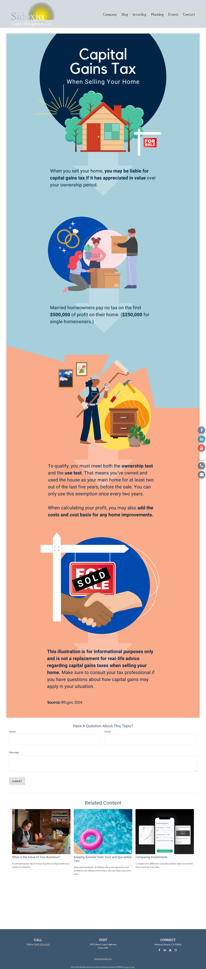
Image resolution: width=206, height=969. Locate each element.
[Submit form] (17, 781)
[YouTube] (201, 448)
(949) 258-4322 (42, 944)
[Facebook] (201, 430)
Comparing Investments (152, 857)
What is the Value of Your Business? (36, 857)
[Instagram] (201, 456)
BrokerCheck (129, 967)
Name (12, 731)
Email (108, 731)
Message (14, 752)
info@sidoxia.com (103, 958)
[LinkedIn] (201, 439)
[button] (109, 14)
